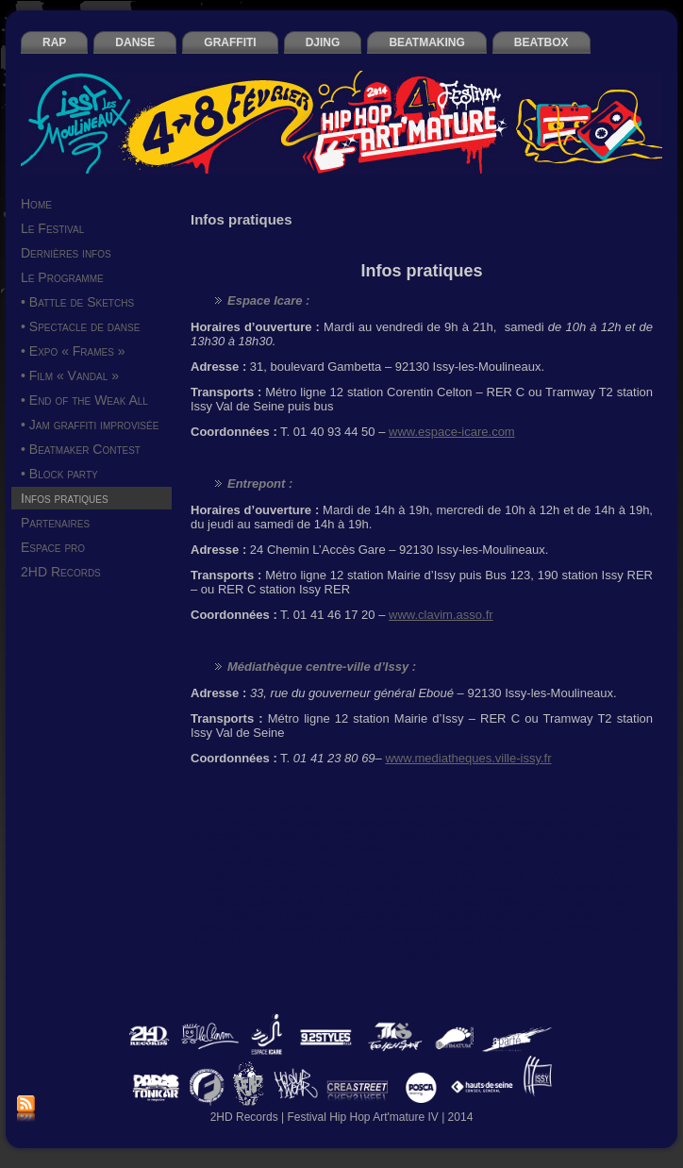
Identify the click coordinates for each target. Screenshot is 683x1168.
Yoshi (585, 941)
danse (632, 836)
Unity (511, 941)
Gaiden (215, 875)
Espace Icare (517, 849)
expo (568, 849)
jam (447, 888)
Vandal (547, 941)
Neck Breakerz (455, 902)
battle (310, 822)
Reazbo (576, 915)
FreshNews (600, 862)
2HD (285, 809)
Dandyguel (583, 836)
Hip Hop (481, 875)
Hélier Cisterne (417, 875)
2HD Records (337, 809)
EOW (463, 849)
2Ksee (393, 809)
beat (341, 822)
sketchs (337, 928)
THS (521, 928)
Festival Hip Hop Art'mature (414, 862)
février (505, 862)
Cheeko (362, 836)
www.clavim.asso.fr (441, 615)
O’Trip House (568, 902)
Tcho (491, 928)
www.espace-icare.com (452, 432)
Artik (279, 822)
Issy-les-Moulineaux (381, 888)
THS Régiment (576, 928)
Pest (267, 915)
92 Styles (438, 809)
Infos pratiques (421, 270)
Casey (322, 836)
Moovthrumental (370, 902)
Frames (546, 862)
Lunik (553, 888)
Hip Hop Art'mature (556, 875)
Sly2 (374, 928)
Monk (310, 902)
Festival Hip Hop (298, 862)
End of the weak (348, 849)
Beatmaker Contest (454, 822)
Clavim (406, 836)
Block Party (602, 822)
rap (494, 915)
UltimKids (468, 941)
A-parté (486, 809)
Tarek (459, 928)
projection (400, 915)
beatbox (378, 822)
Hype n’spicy (267, 888)
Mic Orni (232, 902)
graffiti (284, 875)
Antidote (614, 809)
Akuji (523, 809)
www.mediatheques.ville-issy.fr (468, 758)
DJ (259, 849)
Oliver (512, 902)
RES (613, 915)
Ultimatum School (393, 941)
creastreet (455, 836)
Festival (230, 862)
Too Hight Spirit (304, 941)
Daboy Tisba (518, 836)
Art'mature (235, 822)
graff (251, 875)
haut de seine (340, 875)
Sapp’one (223, 928)
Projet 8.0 (455, 915)
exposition (612, 849)
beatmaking (537, 822)
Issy (315, 888)
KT (526, 888)
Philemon (308, 915)
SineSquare (282, 928)
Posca (354, 915)
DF (210, 849)
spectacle (415, 928)
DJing (287, 849)
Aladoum (564, 809)
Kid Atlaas (487, 888)
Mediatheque (606, 888)
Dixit (234, 849)
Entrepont (419, 849)
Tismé (244, 941)
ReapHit (529, 915)
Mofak (275, 902)
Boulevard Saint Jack (245, 836)
